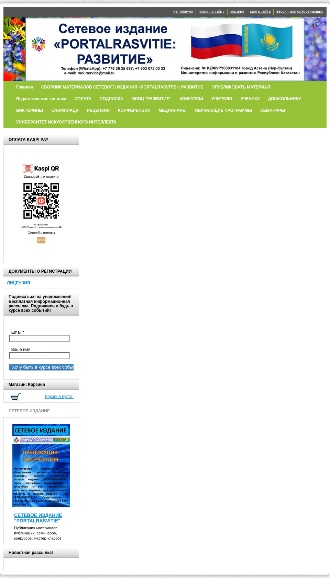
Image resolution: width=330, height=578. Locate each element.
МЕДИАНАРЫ (172, 110)
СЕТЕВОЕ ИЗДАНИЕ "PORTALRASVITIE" (38, 517)
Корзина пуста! (59, 396)
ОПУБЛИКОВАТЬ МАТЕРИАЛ (240, 87)
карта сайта (260, 11)
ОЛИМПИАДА (65, 110)
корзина (237, 11)
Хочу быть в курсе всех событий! (45, 367)
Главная (24, 87)
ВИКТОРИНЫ (29, 110)
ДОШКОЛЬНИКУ (284, 98)
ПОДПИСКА (111, 98)
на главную (183, 11)
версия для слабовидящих (299, 11)
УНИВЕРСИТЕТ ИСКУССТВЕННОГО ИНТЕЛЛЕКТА (66, 122)
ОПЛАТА (82, 98)
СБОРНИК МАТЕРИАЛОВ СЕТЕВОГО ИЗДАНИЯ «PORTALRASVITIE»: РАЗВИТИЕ (122, 87)
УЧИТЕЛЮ (221, 98)
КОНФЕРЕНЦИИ (134, 110)
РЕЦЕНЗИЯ (98, 110)
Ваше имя (19, 349)
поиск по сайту (211, 11)
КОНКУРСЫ (191, 98)
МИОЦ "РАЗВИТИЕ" (151, 98)
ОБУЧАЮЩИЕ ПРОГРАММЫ (223, 110)
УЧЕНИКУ (250, 98)
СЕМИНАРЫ (272, 110)
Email (19, 332)
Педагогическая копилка (41, 98)
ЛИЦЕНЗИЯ (18, 283)
